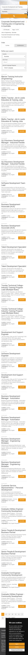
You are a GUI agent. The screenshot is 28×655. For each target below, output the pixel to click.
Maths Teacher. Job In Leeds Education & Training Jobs (13, 99)
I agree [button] (16, 644)
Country (4, 54)
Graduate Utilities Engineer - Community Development (12, 510)
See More (22, 88)
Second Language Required (9, 65)
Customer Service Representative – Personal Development (12, 488)
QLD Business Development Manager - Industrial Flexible (13, 141)
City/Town (5, 59)
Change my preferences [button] (17, 650)
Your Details (23, 3)
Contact (3, 635)
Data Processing (5, 637)
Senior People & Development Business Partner (13, 531)
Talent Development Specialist (13, 247)
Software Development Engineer (10, 355)
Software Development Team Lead (13, 184)
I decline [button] (17, 647)
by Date (7, 45)
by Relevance (20, 45)
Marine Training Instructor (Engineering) (12, 78)
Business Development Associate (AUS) (10, 205)
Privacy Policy (4, 633)
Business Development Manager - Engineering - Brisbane (11, 441)
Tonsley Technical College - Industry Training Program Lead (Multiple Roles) (12, 287)
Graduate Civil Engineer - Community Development (11, 574)
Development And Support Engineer (12, 333)
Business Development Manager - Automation (10, 397)
